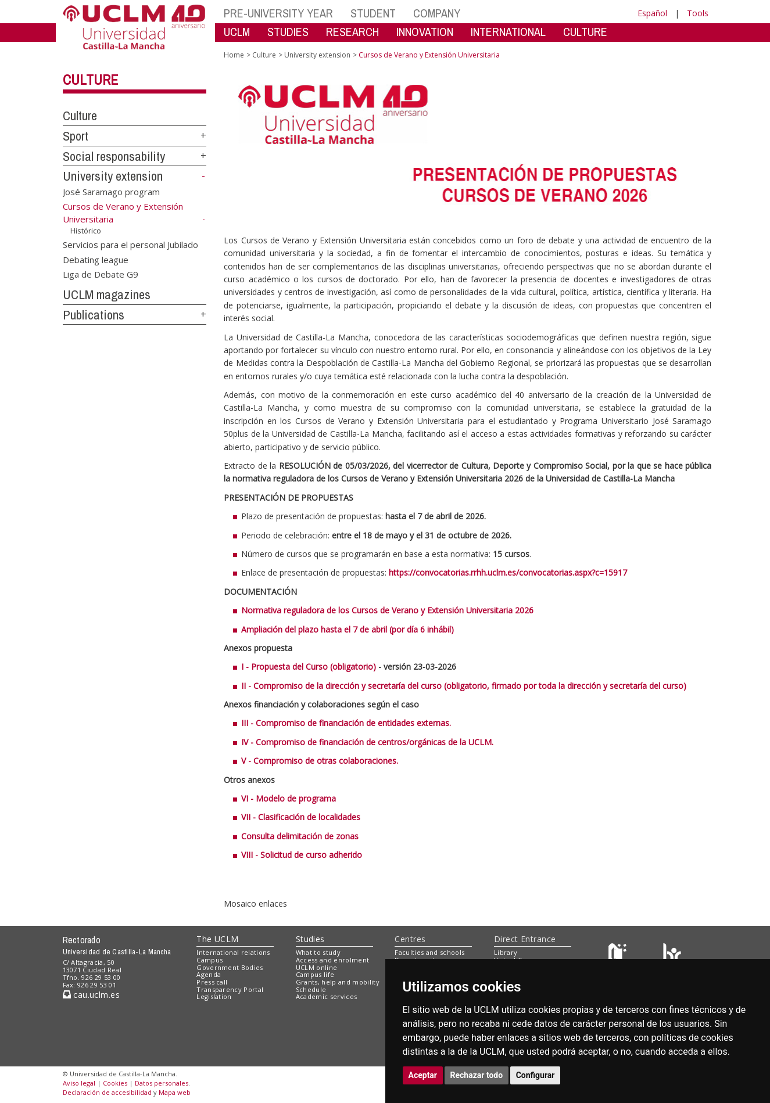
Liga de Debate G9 (100, 274)
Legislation (214, 996)
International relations (233, 952)
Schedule (311, 989)
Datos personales (161, 1083)
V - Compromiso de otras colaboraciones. (319, 760)
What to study (318, 952)
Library (505, 952)
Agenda (208, 974)
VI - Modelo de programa (288, 798)
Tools (697, 13)
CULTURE (585, 31)
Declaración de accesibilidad (107, 1092)
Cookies (115, 1083)
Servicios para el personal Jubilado (130, 244)
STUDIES (288, 31)
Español (652, 13)
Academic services (326, 996)
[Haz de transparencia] (619, 955)
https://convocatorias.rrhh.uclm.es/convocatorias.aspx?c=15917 (508, 572)
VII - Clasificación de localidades (300, 816)
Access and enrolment (333, 959)
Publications (93, 315)
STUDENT (373, 13)
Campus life (315, 974)
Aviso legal (79, 1083)
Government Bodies (229, 967)
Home (234, 55)
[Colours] (672, 955)
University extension (113, 176)
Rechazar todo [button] (476, 1075)
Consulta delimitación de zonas (300, 836)
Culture (90, 79)
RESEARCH (352, 31)
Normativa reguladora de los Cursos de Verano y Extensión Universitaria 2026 (387, 610)
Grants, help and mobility (337, 982)
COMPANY (436, 13)
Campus (209, 959)
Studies (310, 938)
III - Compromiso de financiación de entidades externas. (346, 722)
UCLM (237, 31)
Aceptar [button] (423, 1075)
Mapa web (175, 1092)
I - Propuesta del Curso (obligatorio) (308, 666)
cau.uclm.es (91, 994)
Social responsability (114, 156)
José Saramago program (111, 191)
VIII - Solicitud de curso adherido (301, 854)
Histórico (85, 230)
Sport (75, 136)
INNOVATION (424, 31)
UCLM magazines (107, 294)
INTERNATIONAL (508, 31)
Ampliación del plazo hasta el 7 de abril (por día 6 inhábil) (347, 629)
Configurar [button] (535, 1075)
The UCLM (217, 938)
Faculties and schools (429, 952)
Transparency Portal (229, 989)
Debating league (95, 259)
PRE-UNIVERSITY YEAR (278, 13)
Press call (211, 982)
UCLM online (317, 967)
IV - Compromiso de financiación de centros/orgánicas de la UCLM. (367, 742)
